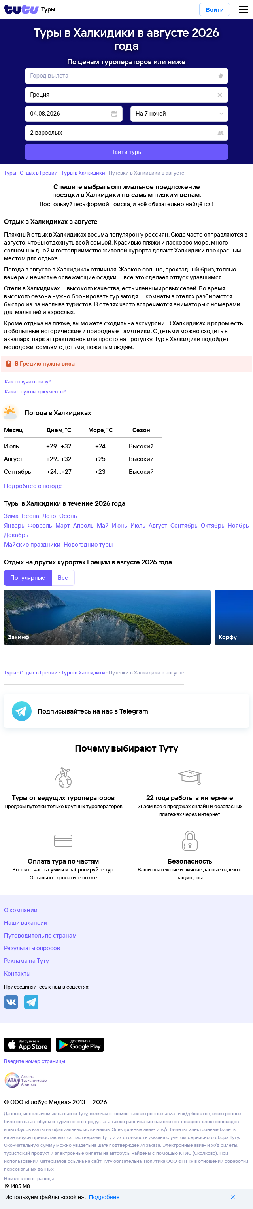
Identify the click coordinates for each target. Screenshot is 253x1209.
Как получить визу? (28, 381)
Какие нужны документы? (35, 391)
